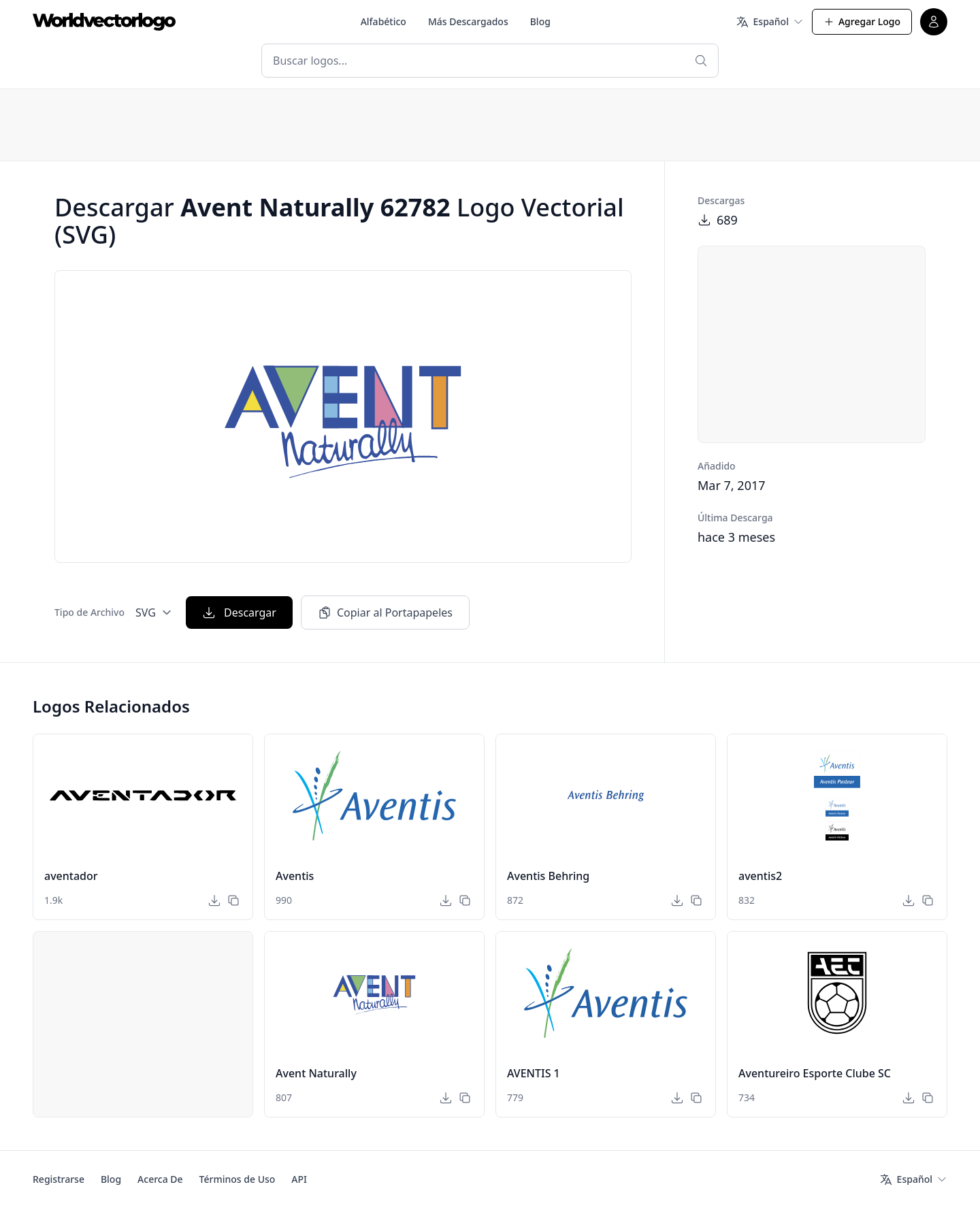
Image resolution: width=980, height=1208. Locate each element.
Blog (540, 21)
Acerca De (160, 1179)
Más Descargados (468, 21)
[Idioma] (770, 22)
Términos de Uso (237, 1179)
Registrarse (58, 1179)
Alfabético (383, 21)
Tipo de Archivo (89, 612)
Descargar (239, 612)
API (299, 1179)
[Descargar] (214, 900)
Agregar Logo (861, 21)
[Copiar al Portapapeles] (233, 900)
